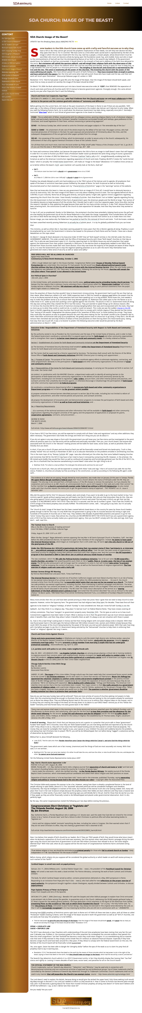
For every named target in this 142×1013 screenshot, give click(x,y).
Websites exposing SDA (10, 72)
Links (117, 3)
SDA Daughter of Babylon (11, 54)
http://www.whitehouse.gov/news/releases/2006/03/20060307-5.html (66, 428)
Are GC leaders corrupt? (10, 45)
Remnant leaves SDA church (11, 48)
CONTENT (7, 34)
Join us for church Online (10, 94)
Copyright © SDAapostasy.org (71, 1008)
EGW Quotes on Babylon (10, 75)
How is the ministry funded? (11, 88)
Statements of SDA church (11, 81)
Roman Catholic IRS (60, 454)
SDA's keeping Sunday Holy (11, 51)
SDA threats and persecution (12, 57)
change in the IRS (123, 308)
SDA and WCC (6, 97)
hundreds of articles (79, 197)
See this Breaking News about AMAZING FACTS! (56, 41)
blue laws (43, 112)
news (86, 869)
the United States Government (61, 162)
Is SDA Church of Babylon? (11, 42)
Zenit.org (60, 98)
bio (81, 869)
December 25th (92, 612)
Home (109, 3)
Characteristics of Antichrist (84, 186)
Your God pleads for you (10, 85)
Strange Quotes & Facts (10, 78)
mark (57, 165)
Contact (126, 3)
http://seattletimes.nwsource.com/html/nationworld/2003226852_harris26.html (70, 830)
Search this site (8, 100)
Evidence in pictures (9, 66)
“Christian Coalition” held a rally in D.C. (85, 156)
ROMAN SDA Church (9, 60)
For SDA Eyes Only (8, 38)
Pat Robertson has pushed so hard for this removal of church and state (85, 219)
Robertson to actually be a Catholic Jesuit (75, 222)
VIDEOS (4, 91)
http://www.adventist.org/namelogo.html (114, 974)
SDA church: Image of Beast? (12, 69)
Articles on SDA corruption (11, 63)
